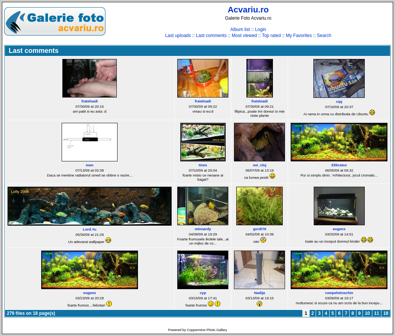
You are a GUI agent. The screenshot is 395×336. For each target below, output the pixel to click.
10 (367, 313)
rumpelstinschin (339, 293)
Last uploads (178, 35)
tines (203, 165)
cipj (339, 101)
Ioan (89, 165)
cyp (203, 293)
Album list (240, 29)
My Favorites (299, 35)
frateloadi (90, 101)
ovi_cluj (259, 165)
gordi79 (259, 229)
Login (260, 29)
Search (324, 35)
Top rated (271, 35)
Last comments (211, 35)
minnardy (203, 229)
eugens (339, 229)
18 (385, 313)
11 (376, 313)
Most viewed (244, 35)
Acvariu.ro (248, 9)
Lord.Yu (89, 229)
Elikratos (339, 165)
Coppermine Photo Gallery (207, 330)
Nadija (259, 293)
